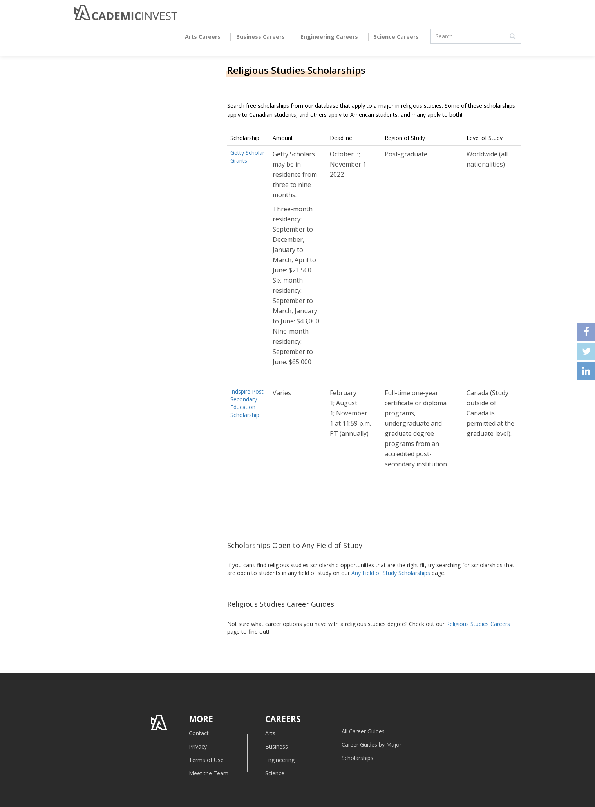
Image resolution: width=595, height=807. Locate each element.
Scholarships (357, 758)
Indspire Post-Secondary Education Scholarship (248, 403)
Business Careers (260, 36)
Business (276, 746)
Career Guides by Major (371, 744)
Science (274, 773)
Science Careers (396, 36)
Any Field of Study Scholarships (390, 573)
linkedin (586, 371)
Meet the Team (208, 773)
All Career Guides (363, 731)
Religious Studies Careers (478, 623)
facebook (586, 332)
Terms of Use (206, 759)
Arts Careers (203, 36)
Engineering (280, 759)
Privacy (198, 746)
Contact (199, 733)
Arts (270, 733)
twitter (586, 351)
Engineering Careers (329, 36)
